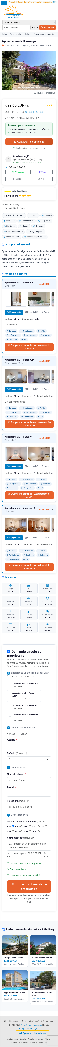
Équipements (14, 312)
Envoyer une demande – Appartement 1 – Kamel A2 (29, 347)
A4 (37, 112)
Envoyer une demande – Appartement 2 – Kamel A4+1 (29, 424)
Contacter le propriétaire (29, 141)
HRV (27, 831)
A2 (26, 112)
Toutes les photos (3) (44, 93)
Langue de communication (27, 821)
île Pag (27, 34)
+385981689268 (15, 167)
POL (36, 831)
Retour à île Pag (10, 204)
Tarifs (45, 312)
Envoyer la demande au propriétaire (29, 886)
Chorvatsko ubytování (19, 1042)
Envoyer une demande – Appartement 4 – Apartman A (29, 567)
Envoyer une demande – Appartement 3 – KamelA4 (29, 495)
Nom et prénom (16, 774)
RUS (19, 831)
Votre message (20, 837)
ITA (44, 826)
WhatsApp (18, 172)
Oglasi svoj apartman (32, 1033)
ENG (27, 826)
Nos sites (23, 1039)
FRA (10, 826)
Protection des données (31, 1025)
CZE (18, 826)
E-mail (11, 787)
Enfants (17, 753)
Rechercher (47, 27)
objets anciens (12, 1039)
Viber (42, 172)
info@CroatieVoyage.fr (29, 1028)
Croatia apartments (35, 1039)
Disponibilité (31, 312)
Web (41, 179)
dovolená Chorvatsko (38, 1042)
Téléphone (18, 800)
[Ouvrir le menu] (4, 3)
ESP (10, 831)
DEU (36, 826)
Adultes (12, 739)
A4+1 (31, 112)
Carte (17, 179)
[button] (29, 193)
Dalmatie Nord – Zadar (11, 34)
